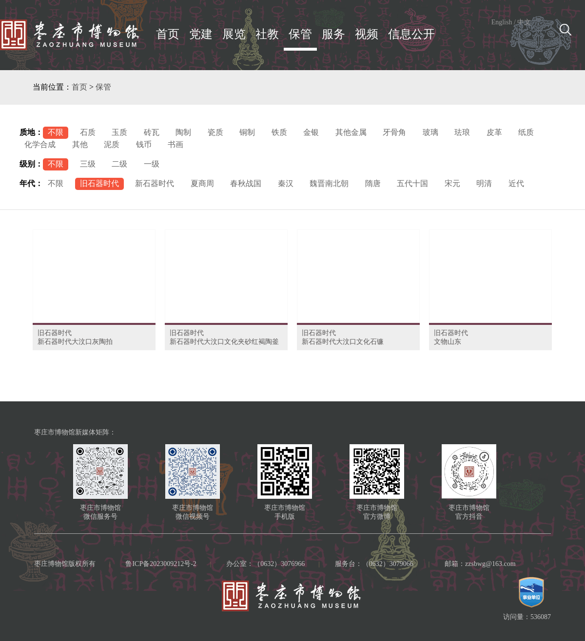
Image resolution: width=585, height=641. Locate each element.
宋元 (452, 183)
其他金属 (351, 132)
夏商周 (202, 183)
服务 (333, 34)
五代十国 (412, 183)
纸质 (526, 132)
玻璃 (430, 132)
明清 (484, 183)
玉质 (119, 132)
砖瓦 (151, 132)
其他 (80, 144)
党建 (201, 34)
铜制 (247, 132)
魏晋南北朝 (329, 183)
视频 (366, 34)
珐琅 (462, 132)
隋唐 (373, 183)
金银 (311, 132)
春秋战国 (245, 183)
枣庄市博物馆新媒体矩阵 (71, 432)
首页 (167, 34)
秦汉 (285, 183)
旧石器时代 (99, 183)
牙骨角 (394, 132)
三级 (88, 164)
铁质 (279, 132)
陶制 (183, 132)
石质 (88, 132)
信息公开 (411, 34)
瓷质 (215, 132)
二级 (119, 164)
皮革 (494, 132)
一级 (151, 164)
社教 (267, 34)
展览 (234, 34)
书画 (175, 144)
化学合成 (40, 144)
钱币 (144, 144)
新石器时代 (154, 183)
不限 (55, 132)
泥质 (111, 144)
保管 (300, 34)
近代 (516, 183)
